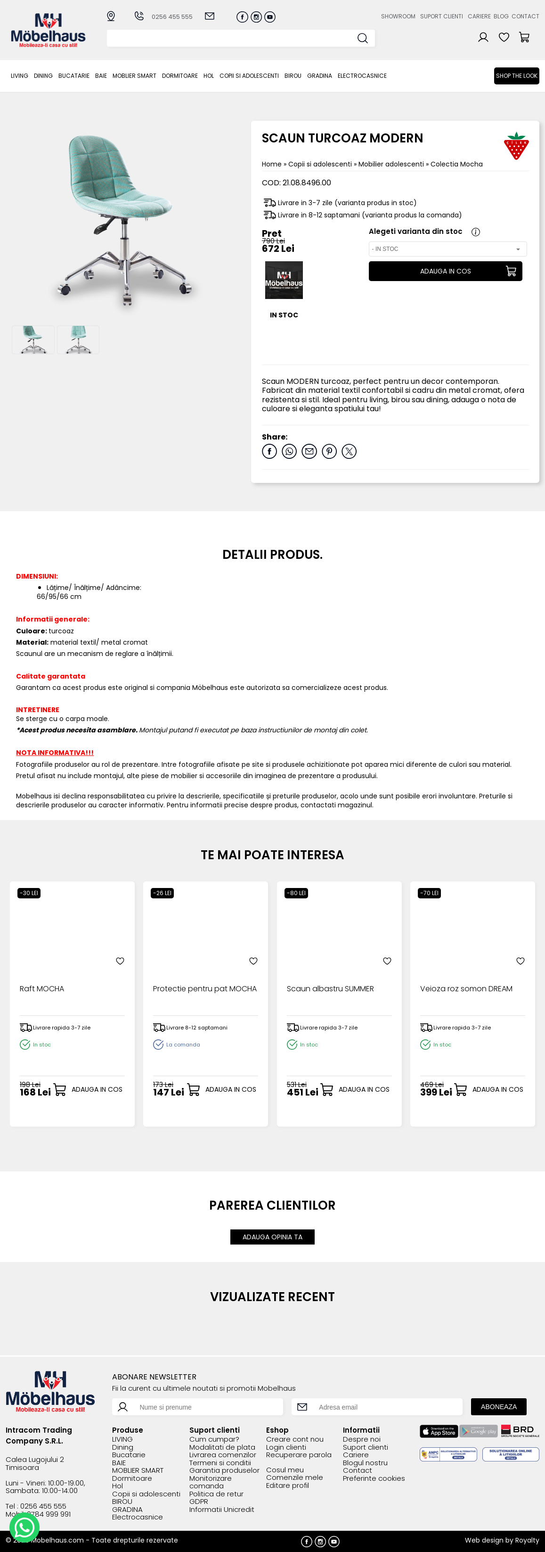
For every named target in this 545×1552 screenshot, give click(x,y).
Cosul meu (285, 1470)
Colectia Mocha (457, 164)
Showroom (398, 16)
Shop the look (516, 76)
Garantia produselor (224, 1471)
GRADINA (319, 76)
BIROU (293, 76)
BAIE (101, 76)
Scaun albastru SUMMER (330, 989)
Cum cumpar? (214, 1440)
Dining (43, 76)
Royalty (527, 1540)
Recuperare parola (299, 1455)
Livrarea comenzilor (222, 1455)
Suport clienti (441, 16)
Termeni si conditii (220, 1463)
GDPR (198, 1502)
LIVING (19, 76)
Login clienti (286, 1448)
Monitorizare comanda (210, 1482)
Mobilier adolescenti (392, 164)
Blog (501, 16)
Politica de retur (216, 1494)
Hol (208, 76)
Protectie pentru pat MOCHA (205, 989)
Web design (484, 1540)
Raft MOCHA (42, 989)
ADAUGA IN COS (445, 271)
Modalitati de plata (222, 1448)
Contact (525, 16)
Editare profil (287, 1486)
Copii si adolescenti (249, 76)
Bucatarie (73, 76)
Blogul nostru (365, 1463)
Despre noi (362, 1440)
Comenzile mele (294, 1478)
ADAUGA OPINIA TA (272, 1237)
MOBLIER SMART (134, 76)
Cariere (479, 16)
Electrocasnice (362, 76)
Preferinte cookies (374, 1479)
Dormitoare (180, 76)
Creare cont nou (295, 1440)
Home (272, 164)
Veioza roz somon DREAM (466, 989)
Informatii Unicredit (221, 1510)
